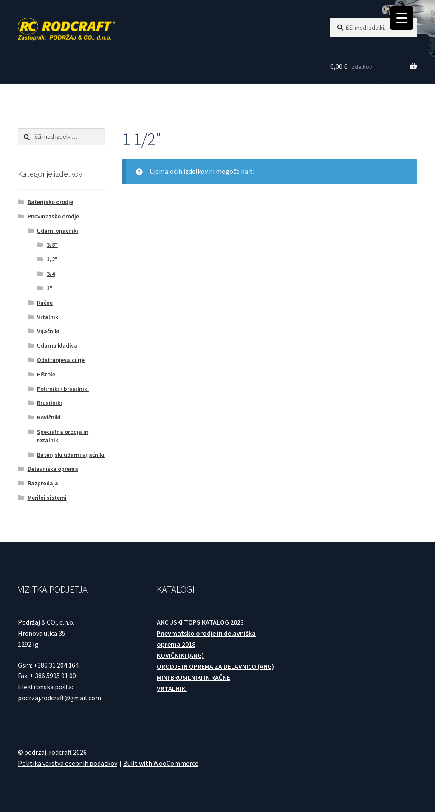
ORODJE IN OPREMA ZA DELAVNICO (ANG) (215, 666)
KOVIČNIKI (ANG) (180, 655)
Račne (45, 302)
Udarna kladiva (57, 345)
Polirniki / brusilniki (63, 389)
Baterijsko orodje (50, 202)
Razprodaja (43, 483)
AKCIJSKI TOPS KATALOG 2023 (200, 622)
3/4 (51, 273)
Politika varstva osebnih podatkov (67, 763)
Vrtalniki (48, 317)
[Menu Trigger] (401, 18)
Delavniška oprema (53, 468)
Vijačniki (48, 331)
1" (50, 288)
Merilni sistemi (47, 497)
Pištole (46, 374)
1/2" (52, 259)
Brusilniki (49, 403)
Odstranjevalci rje (61, 360)
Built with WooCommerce (160, 763)
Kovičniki (49, 417)
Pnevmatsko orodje (53, 216)
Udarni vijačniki (57, 231)
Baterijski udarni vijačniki (71, 454)
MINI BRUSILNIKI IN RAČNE (193, 677)
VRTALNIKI (172, 688)
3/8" (52, 245)
